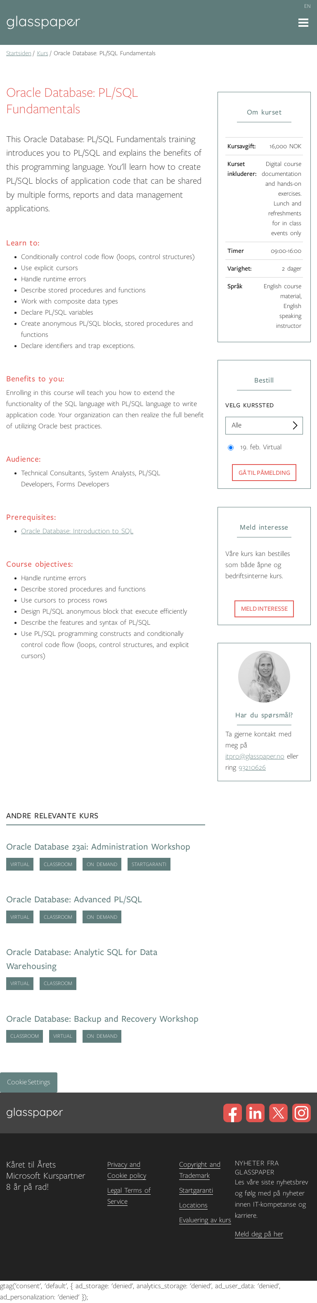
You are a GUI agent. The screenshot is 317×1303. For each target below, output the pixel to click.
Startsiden (18, 53)
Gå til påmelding (264, 472)
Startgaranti (196, 1190)
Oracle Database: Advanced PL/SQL (74, 899)
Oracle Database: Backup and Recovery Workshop (102, 1019)
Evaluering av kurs (205, 1220)
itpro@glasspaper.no (254, 756)
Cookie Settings (28, 1082)
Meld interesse (264, 608)
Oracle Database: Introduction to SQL (77, 531)
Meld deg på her (259, 1234)
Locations (193, 1205)
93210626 (252, 767)
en (307, 6)
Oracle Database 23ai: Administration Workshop (98, 847)
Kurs (42, 53)
